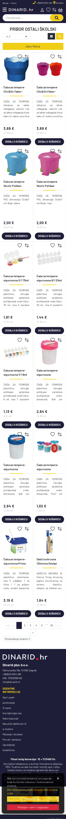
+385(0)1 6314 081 (44, 3)
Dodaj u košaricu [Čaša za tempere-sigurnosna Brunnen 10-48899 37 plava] (16, 519)
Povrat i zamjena (12, 739)
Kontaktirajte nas (12, 713)
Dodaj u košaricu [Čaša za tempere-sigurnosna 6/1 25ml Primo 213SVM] (49, 330)
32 (51, 625)
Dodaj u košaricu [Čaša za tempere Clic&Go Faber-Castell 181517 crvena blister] (49, 141)
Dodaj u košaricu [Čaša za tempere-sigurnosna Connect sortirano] (49, 519)
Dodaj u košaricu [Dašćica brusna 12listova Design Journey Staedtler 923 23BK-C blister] (49, 613)
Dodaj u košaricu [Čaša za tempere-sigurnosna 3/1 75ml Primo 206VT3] (16, 330)
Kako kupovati (11, 718)
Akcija (5, 3)
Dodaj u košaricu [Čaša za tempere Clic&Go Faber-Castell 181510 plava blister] (16, 141)
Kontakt (59, 3)
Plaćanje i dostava (13, 734)
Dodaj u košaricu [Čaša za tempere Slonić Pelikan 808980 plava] (16, 235)
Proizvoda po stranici (16, 638)
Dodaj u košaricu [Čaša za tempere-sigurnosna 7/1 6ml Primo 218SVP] (16, 424)
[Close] (33, 799)
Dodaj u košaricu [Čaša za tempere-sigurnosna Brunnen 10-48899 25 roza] (49, 424)
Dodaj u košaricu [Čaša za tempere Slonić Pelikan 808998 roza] (49, 235)
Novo (14, 3)
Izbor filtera (33, 46)
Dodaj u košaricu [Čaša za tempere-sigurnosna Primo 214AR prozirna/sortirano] (16, 613)
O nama (7, 707)
